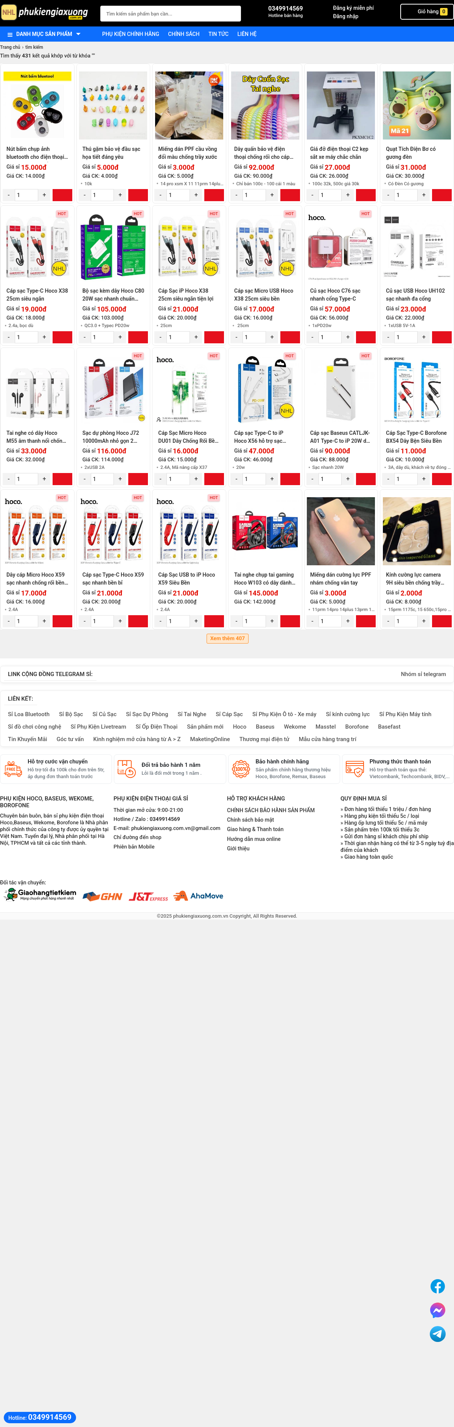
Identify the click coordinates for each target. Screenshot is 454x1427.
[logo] (46, 13)
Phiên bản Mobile (134, 847)
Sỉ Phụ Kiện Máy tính (405, 714)
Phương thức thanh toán (400, 761)
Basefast (389, 726)
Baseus (265, 726)
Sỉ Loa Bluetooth (29, 714)
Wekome (295, 726)
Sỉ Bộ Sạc (71, 714)
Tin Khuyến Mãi (27, 739)
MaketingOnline (210, 739)
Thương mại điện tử (264, 739)
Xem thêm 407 (227, 639)
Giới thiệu (238, 848)
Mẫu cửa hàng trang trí (327, 739)
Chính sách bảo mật (250, 820)
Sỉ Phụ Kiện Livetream (98, 726)
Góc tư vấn (70, 739)
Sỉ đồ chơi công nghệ (34, 726)
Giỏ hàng (427, 12)
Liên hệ (247, 34)
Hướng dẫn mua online (254, 839)
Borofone (356, 726)
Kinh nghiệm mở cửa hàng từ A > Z (137, 739)
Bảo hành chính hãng (282, 761)
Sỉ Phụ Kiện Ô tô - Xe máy (284, 714)
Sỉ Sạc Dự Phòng (147, 714)
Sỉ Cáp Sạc (229, 714)
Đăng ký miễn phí (353, 8)
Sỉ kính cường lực (348, 714)
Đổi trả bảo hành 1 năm (170, 765)
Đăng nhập (345, 16)
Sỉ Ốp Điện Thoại (157, 726)
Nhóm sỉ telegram (423, 674)
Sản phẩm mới (205, 726)
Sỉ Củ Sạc (104, 714)
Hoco (240, 726)
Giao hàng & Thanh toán (255, 829)
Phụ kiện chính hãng (130, 34)
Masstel (326, 726)
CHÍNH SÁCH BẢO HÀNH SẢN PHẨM (271, 810)
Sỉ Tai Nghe (191, 714)
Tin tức (218, 34)
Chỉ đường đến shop (138, 837)
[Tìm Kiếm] (233, 12)
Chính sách (183, 34)
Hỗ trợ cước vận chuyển (58, 761)
